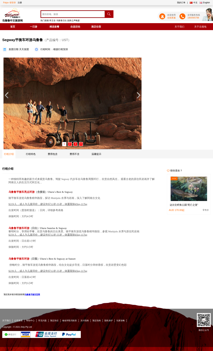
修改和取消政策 (69, 320)
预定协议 (54, 320)
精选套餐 (54, 26)
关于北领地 (200, 26)
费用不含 (74, 154)
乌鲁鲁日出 (61, 20)
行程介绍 (9, 154)
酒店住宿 (96, 26)
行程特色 (31, 154)
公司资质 (18, 320)
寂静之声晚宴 (73, 20)
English (204, 2)
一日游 (33, 26)
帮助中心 (30, 320)
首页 (12, 26)
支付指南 (84, 320)
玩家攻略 (120, 320)
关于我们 (179, 26)
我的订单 (181, 2)
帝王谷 (52, 20)
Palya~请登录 (9, 2)
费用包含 (53, 154)
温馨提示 (96, 154)
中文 (194, 2)
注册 (20, 2)
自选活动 (75, 26)
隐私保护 (108, 320)
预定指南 (96, 320)
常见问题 (42, 320)
